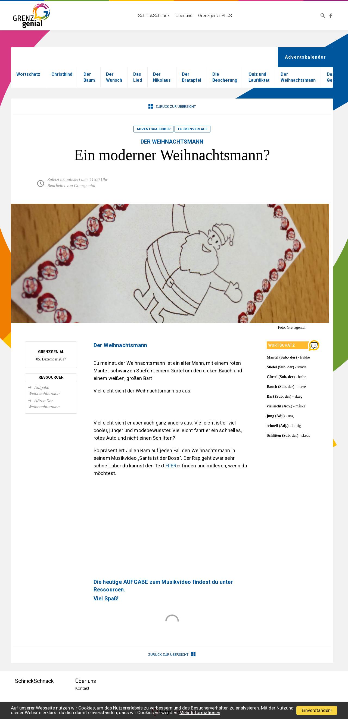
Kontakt (82, 688)
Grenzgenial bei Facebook (331, 15)
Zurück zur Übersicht (172, 106)
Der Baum (89, 77)
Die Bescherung (224, 77)
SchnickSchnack (152, 15)
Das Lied (137, 77)
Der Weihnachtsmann (298, 77)
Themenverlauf (192, 129)
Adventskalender (153, 129)
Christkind (61, 74)
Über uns (182, 15)
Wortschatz (28, 74)
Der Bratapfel (191, 77)
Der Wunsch (114, 77)
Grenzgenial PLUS (214, 15)
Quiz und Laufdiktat (258, 77)
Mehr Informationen (199, 712)
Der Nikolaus (162, 77)
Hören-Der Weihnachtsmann (43, 403)
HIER (173, 465)
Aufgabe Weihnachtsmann (43, 390)
